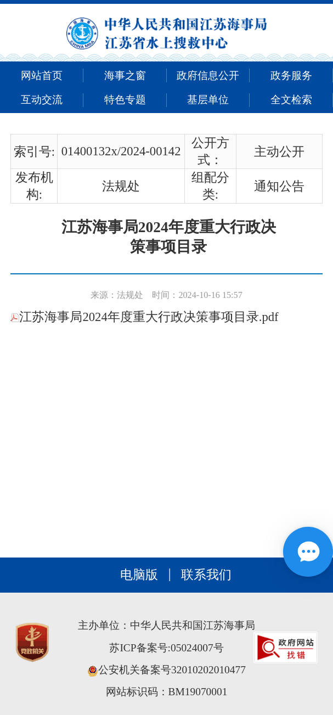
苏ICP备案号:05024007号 (166, 648)
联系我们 (206, 575)
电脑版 (139, 575)
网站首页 (42, 75)
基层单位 (208, 99)
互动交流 (42, 99)
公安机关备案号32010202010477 (166, 669)
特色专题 (125, 99)
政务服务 (291, 75)
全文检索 (291, 99)
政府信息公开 (208, 75)
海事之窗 (125, 75)
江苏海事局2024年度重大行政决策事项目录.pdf (144, 317)
